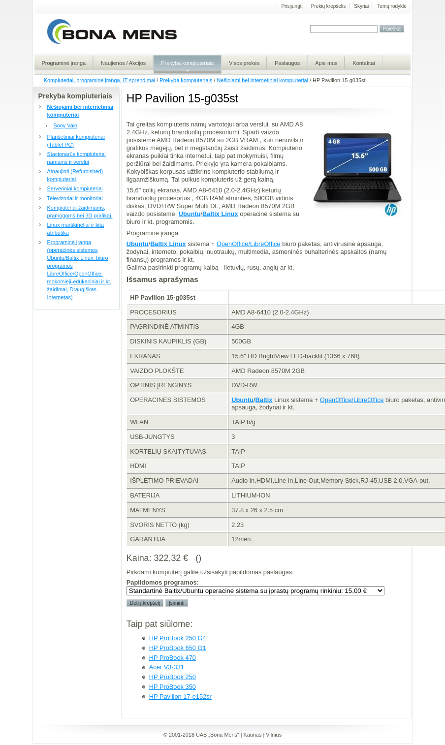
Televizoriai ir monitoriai (75, 198)
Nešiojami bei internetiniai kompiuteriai (262, 80)
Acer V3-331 (166, 667)
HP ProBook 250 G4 (177, 638)
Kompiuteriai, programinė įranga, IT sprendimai (99, 80)
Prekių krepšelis (328, 6)
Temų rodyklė (391, 6)
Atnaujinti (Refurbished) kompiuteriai (75, 175)
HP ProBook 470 (172, 657)
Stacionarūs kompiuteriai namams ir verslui (76, 158)
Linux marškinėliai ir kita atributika (75, 229)
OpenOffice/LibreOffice (249, 244)
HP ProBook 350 (172, 686)
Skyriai (361, 6)
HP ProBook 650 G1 (177, 648)
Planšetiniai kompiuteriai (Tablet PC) (76, 141)
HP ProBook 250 (172, 677)
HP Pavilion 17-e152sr (180, 696)
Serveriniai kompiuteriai (75, 188)
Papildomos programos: (163, 582)
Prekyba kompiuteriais (185, 80)
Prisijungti (291, 6)
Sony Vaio (65, 125)
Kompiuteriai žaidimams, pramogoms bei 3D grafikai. (80, 211)
